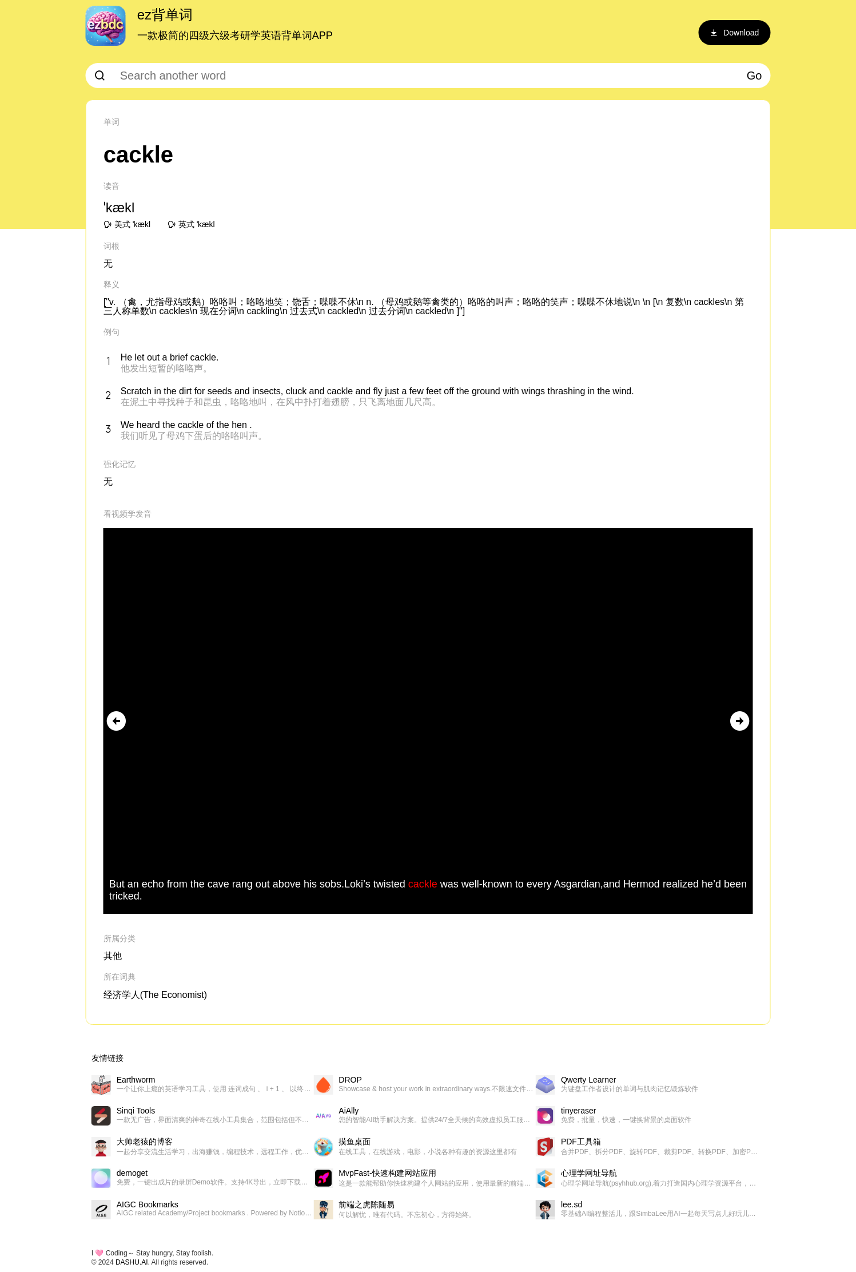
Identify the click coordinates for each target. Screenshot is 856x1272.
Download (734, 32)
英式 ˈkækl (191, 224)
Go (754, 75)
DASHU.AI (132, 1262)
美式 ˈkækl (126, 224)
